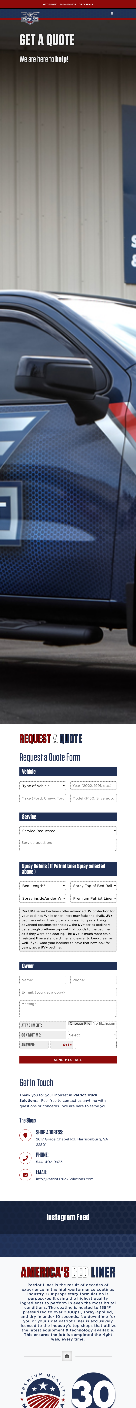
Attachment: (32, 1025)
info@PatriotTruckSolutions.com (65, 1179)
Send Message (68, 1060)
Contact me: (31, 1035)
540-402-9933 (68, 4)
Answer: (28, 1044)
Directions (86, 4)
